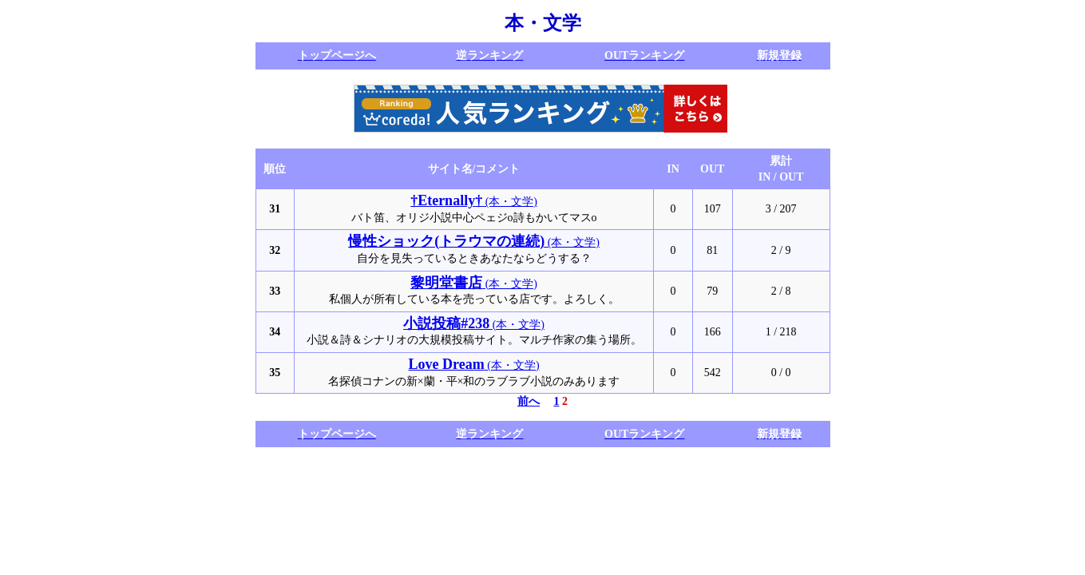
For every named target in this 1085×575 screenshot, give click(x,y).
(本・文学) (473, 202)
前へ (528, 401)
